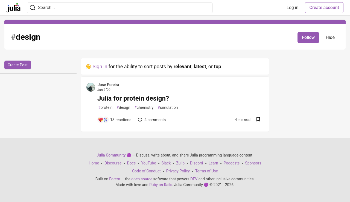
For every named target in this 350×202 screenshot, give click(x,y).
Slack (166, 163)
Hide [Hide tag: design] (330, 37)
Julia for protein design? (133, 98)
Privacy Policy (178, 171)
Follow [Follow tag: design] (308, 37)
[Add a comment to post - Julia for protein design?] (115, 120)
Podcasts (232, 163)
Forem (114, 179)
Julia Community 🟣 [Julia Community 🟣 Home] (114, 155)
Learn (213, 163)
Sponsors (253, 163)
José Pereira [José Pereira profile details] (108, 84)
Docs (131, 163)
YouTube (148, 163)
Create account (324, 7)
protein (105, 107)
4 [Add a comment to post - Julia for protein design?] (151, 119)
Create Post (18, 65)
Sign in (99, 66)
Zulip (180, 163)
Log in (292, 7)
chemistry (143, 107)
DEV (193, 179)
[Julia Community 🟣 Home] (13, 7)
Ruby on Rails (160, 185)
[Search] (32, 8)
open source (141, 179)
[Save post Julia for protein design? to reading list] (258, 120)
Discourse (112, 163)
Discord (196, 163)
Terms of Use (206, 171)
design (123, 107)
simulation (168, 107)
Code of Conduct (146, 171)
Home (94, 163)
